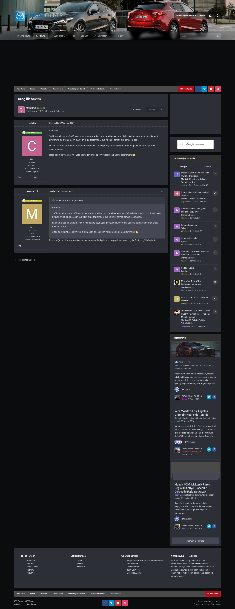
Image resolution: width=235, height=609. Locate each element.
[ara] (195, 144)
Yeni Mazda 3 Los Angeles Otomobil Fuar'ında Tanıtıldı (192, 412)
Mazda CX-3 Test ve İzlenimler (194, 297)
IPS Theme (18, 601)
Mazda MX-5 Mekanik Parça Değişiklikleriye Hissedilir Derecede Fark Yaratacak (192, 488)
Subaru (184, 228)
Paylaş (137, 110)
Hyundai (184, 241)
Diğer (120, 36)
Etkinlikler (102, 36)
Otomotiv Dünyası (188, 215)
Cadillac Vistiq (187, 268)
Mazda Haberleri (187, 365)
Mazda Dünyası (187, 287)
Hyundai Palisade (189, 238)
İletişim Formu (133, 567)
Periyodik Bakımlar (55, 111)
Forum (41, 36)
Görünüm (19, 604)
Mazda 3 (81, 567)
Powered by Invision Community (207, 604)
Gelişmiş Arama (134, 573)
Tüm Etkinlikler (133, 570)
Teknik (80, 564)
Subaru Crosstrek (189, 225)
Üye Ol (202, 15)
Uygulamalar (59, 36)
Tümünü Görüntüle (195, 541)
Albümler (31, 573)
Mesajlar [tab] (183, 166)
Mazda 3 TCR (183, 362)
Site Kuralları (132, 564)
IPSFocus (30, 601)
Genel (79, 560)
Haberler (31, 560)
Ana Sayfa (25, 36)
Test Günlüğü (82, 36)
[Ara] (197, 36)
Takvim (30, 570)
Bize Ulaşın (31, 604)
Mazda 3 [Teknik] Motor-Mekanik (194, 199)
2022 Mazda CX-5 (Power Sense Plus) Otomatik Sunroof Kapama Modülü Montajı (195, 314)
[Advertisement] (117, 62)
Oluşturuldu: (61, 123)
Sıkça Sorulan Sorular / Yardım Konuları (145, 560)
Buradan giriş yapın (186, 15)
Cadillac (184, 271)
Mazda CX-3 (186, 301)
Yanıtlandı (60, 191)
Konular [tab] (207, 166)
